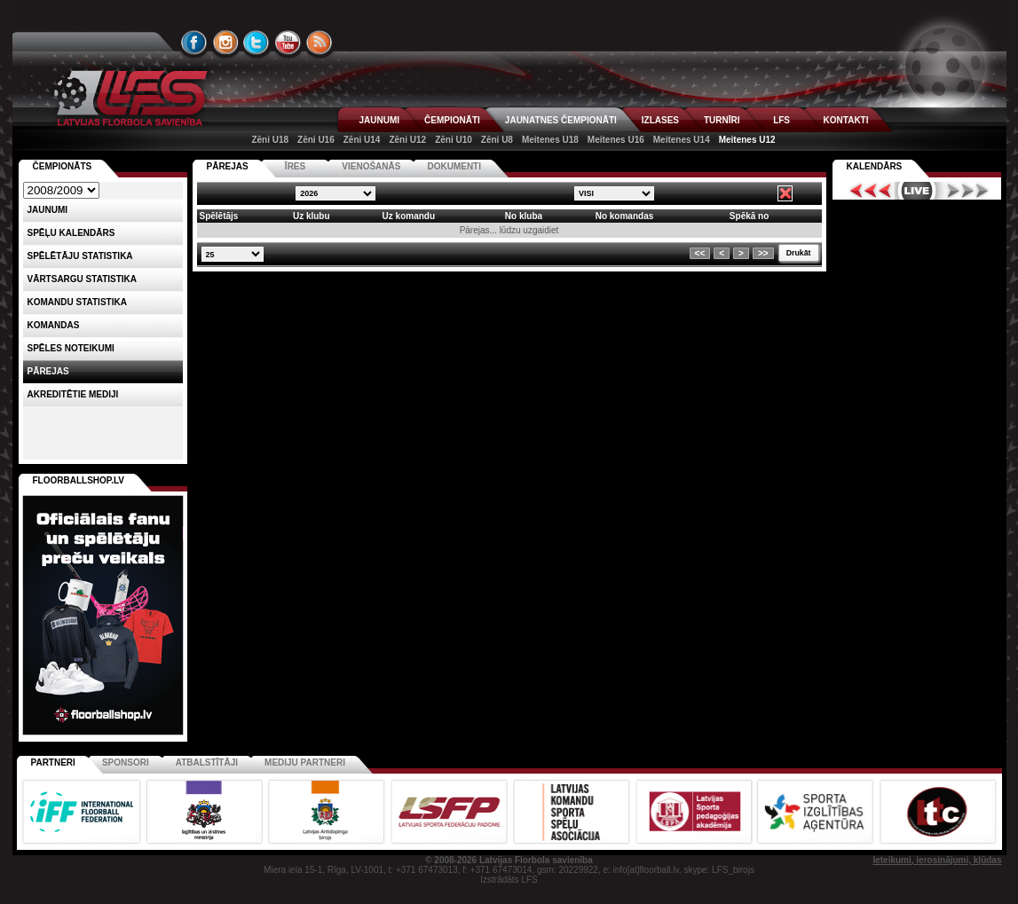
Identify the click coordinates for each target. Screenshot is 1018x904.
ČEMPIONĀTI (452, 120)
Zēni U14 (362, 140)
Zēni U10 (453, 140)
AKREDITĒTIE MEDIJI (73, 394)
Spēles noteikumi (71, 348)
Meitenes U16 (616, 140)
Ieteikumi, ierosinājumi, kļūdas (936, 860)
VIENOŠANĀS (371, 166)
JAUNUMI (379, 120)
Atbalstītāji (207, 762)
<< (700, 253)
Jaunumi (48, 210)
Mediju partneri (304, 762)
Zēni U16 (316, 140)
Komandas (54, 325)
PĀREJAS (228, 166)
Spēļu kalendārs (71, 233)
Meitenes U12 (747, 140)
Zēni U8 (497, 140)
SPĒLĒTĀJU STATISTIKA (80, 256)
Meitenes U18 (550, 140)
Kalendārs (875, 166)
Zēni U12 (407, 140)
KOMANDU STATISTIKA (77, 302)
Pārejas (48, 371)
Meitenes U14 (681, 140)
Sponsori (125, 762)
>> (763, 253)
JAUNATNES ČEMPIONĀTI (561, 120)
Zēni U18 (269, 140)
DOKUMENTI (454, 166)
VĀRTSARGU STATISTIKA (83, 279)
